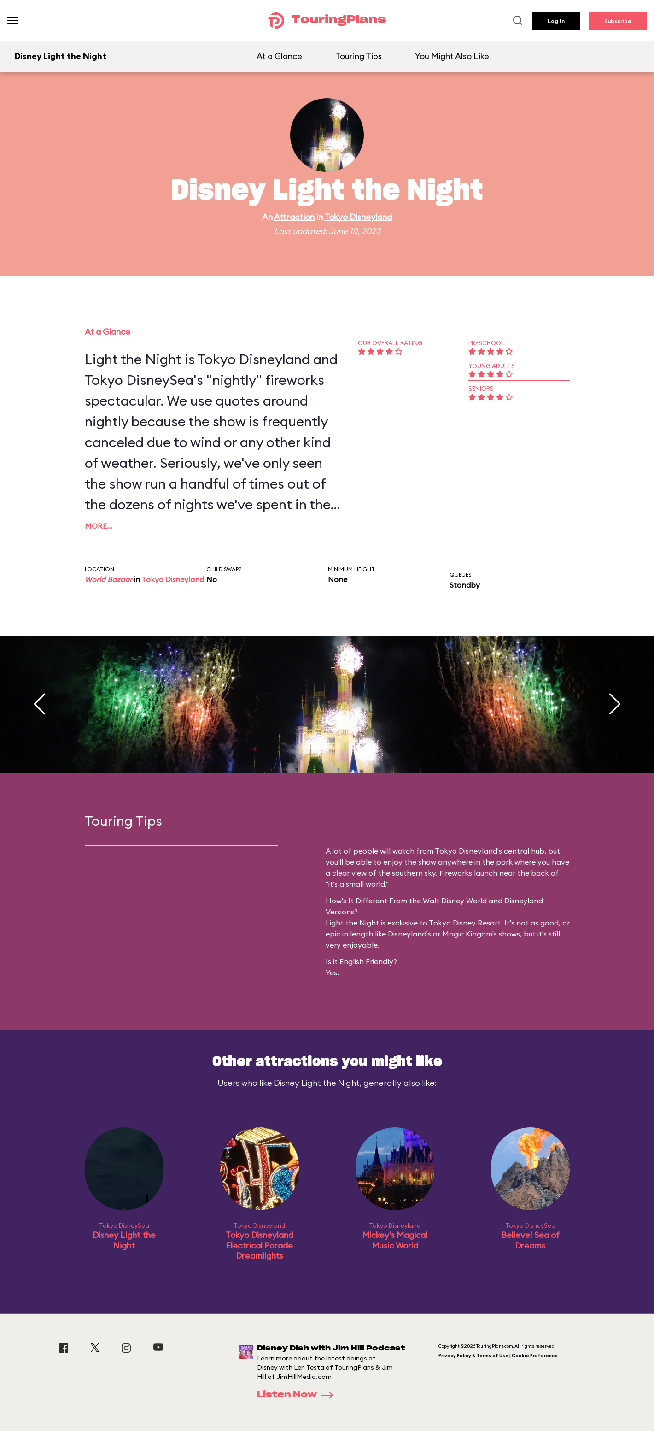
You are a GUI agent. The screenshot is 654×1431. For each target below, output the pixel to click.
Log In (556, 21)
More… (98, 525)
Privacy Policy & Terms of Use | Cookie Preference (498, 1356)
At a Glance (279, 56)
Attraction (294, 217)
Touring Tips (358, 56)
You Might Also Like (452, 56)
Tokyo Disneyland (358, 217)
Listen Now (298, 1395)
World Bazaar (108, 579)
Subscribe (617, 21)
